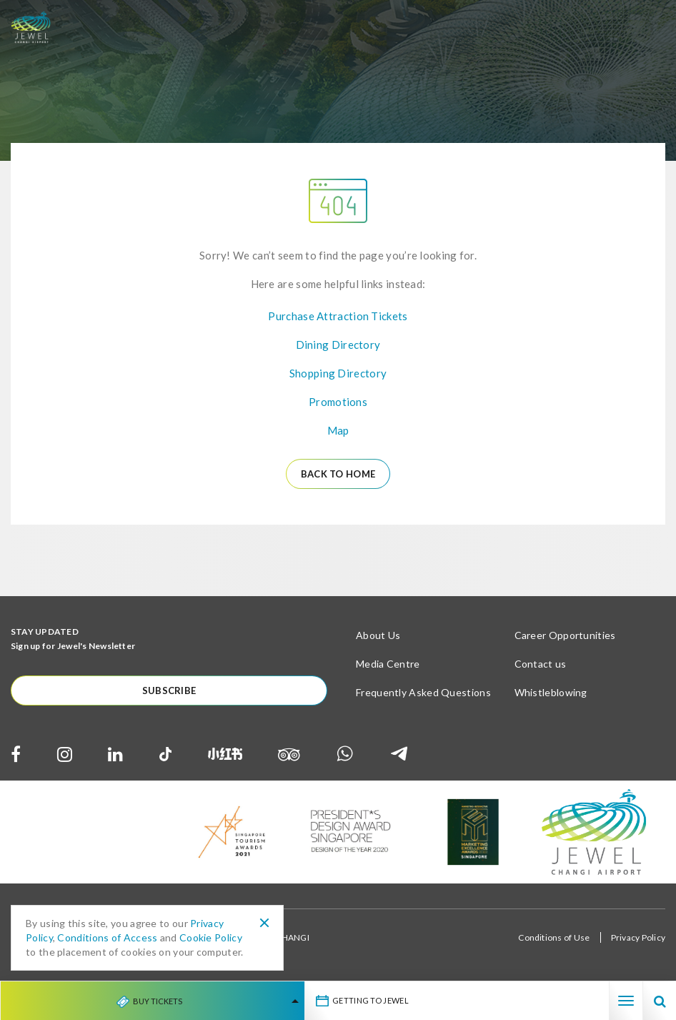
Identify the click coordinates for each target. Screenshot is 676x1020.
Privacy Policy (638, 937)
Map (338, 430)
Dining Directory (338, 344)
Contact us (541, 664)
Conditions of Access (107, 937)
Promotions (338, 401)
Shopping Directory (338, 373)
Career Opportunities (565, 635)
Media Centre (388, 664)
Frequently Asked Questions (423, 692)
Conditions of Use (554, 937)
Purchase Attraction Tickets (337, 316)
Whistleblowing (551, 692)
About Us (378, 635)
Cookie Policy (210, 937)
